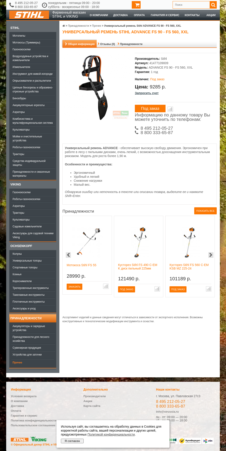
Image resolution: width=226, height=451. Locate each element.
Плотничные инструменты (29, 301)
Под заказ (150, 108)
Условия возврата (24, 396)
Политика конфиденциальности (33, 420)
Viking (15, 184)
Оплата (139, 15)
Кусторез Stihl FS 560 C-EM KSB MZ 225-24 (189, 266)
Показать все (205, 211)
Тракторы (18, 154)
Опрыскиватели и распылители (32, 80)
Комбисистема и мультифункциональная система (33, 120)
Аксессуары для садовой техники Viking (33, 235)
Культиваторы (21, 129)
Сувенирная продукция (27, 347)
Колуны (17, 253)
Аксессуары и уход (24, 308)
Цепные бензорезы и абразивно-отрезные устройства (33, 89)
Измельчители (21, 67)
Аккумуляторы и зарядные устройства (29, 328)
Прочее (17, 362)
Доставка (120, 15)
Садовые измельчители (27, 226)
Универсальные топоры (27, 260)
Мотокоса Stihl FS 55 (81, 265)
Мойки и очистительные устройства (27, 138)
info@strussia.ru (167, 411)
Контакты (192, 15)
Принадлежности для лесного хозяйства (31, 338)
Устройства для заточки (27, 354)
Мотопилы (19, 35)
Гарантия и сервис (165, 15)
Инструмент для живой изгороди (33, 73)
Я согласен (72, 441)
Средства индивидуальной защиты (29, 163)
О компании (99, 15)
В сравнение (170, 109)
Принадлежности (25, 318)
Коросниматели (22, 281)
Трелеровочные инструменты (31, 288)
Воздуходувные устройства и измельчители (30, 58)
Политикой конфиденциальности (111, 434)
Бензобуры (19, 98)
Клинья (17, 274)
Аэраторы (19, 112)
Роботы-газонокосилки (26, 147)
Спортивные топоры (25, 267)
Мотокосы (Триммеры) (26, 42)
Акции (211, 15)
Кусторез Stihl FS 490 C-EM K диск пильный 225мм (137, 266)
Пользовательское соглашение (33, 425)
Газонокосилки (21, 49)
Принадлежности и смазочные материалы (31, 173)
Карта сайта (91, 406)
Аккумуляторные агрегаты (29, 105)
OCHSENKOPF (21, 246)
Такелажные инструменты (29, 294)
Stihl (14, 28)
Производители (94, 396)
